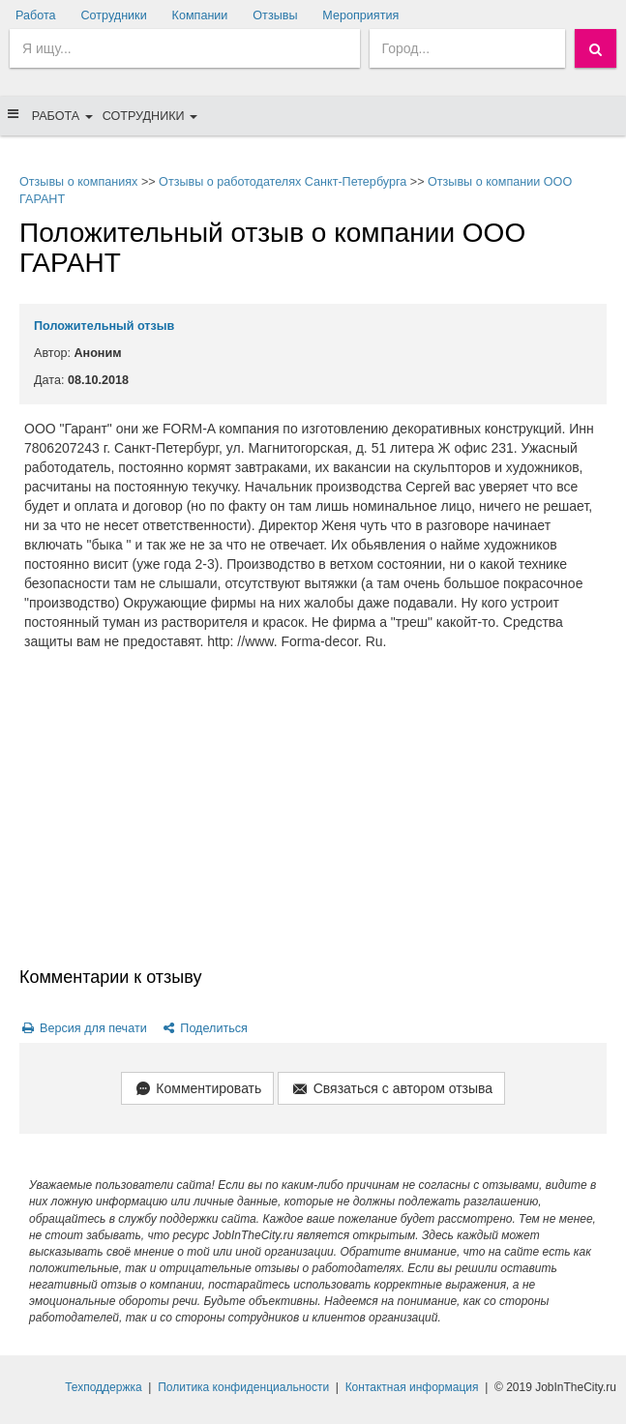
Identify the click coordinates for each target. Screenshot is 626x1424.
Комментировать (197, 1090)
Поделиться (204, 1028)
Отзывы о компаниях (78, 182)
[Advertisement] (313, 820)
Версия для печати (83, 1028)
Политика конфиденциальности (243, 1387)
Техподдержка (103, 1387)
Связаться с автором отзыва (391, 1090)
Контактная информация (412, 1387)
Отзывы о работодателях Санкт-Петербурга (282, 182)
